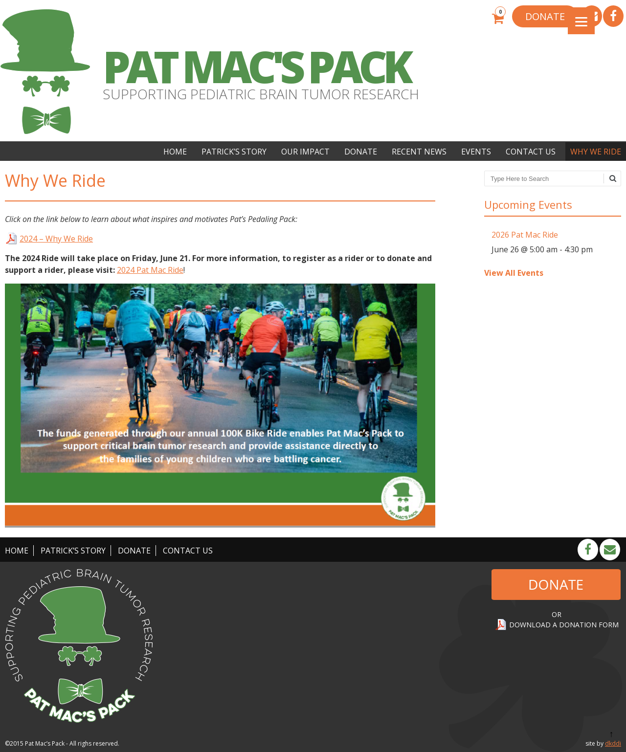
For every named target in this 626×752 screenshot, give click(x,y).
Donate (360, 151)
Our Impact (305, 151)
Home (175, 151)
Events (476, 151)
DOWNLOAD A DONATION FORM (564, 624)
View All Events (513, 272)
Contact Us (531, 151)
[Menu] (581, 20)
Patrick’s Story (234, 151)
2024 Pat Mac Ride (150, 270)
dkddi (613, 743)
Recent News (419, 151)
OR (556, 614)
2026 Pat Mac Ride (525, 234)
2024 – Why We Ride (56, 238)
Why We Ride (595, 151)
